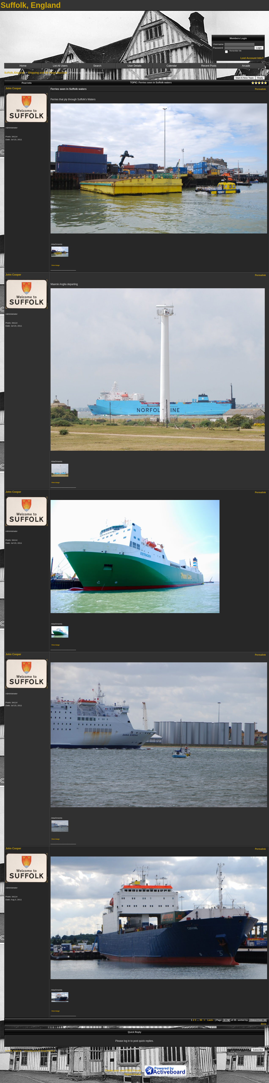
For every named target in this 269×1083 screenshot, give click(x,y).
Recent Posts (208, 65)
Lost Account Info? (252, 58)
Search (97, 65)
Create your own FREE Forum (123, 1070)
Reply (260, 78)
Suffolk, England (14, 72)
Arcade (246, 65)
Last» (210, 1020)
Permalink (260, 89)
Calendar (171, 65)
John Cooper (13, 88)
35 (201, 1020)
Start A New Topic (245, 78)
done (263, 1024)
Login (259, 48)
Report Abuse (132, 1074)
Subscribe (258, 1050)
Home (23, 65)
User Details (134, 65)
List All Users (60, 65)
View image (55, 265)
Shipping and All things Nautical (47, 72)
